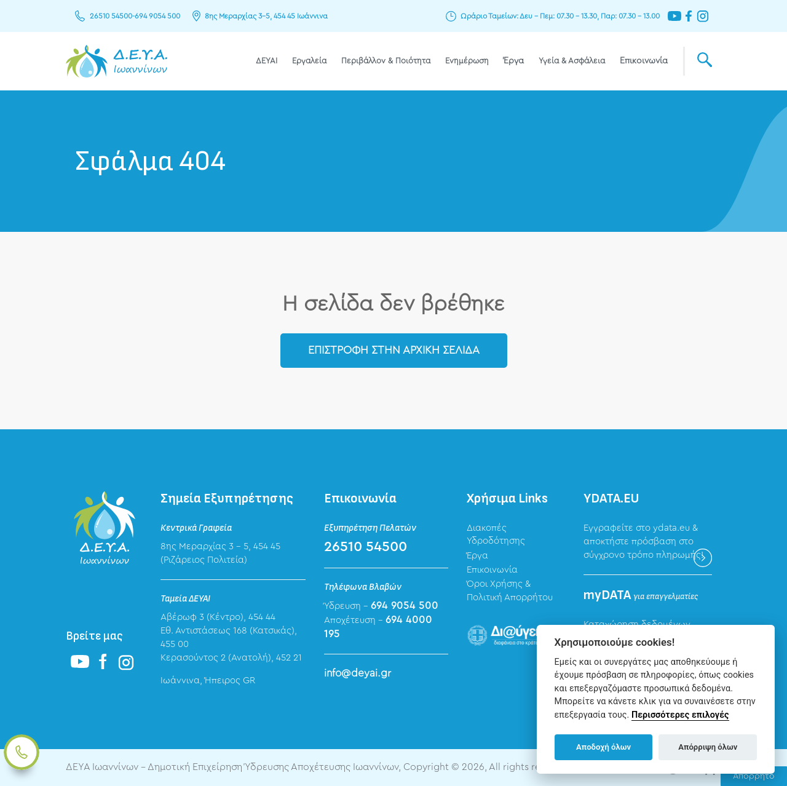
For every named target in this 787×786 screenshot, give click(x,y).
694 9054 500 (157, 16)
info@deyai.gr (357, 673)
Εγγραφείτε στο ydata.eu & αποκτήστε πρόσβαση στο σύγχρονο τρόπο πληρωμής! (643, 541)
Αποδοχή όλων (603, 747)
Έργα (514, 61)
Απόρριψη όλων (707, 747)
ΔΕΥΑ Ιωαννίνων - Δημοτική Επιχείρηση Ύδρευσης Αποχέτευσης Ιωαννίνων (116, 61)
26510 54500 (111, 16)
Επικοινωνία (644, 61)
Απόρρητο (754, 776)
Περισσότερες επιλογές (680, 715)
